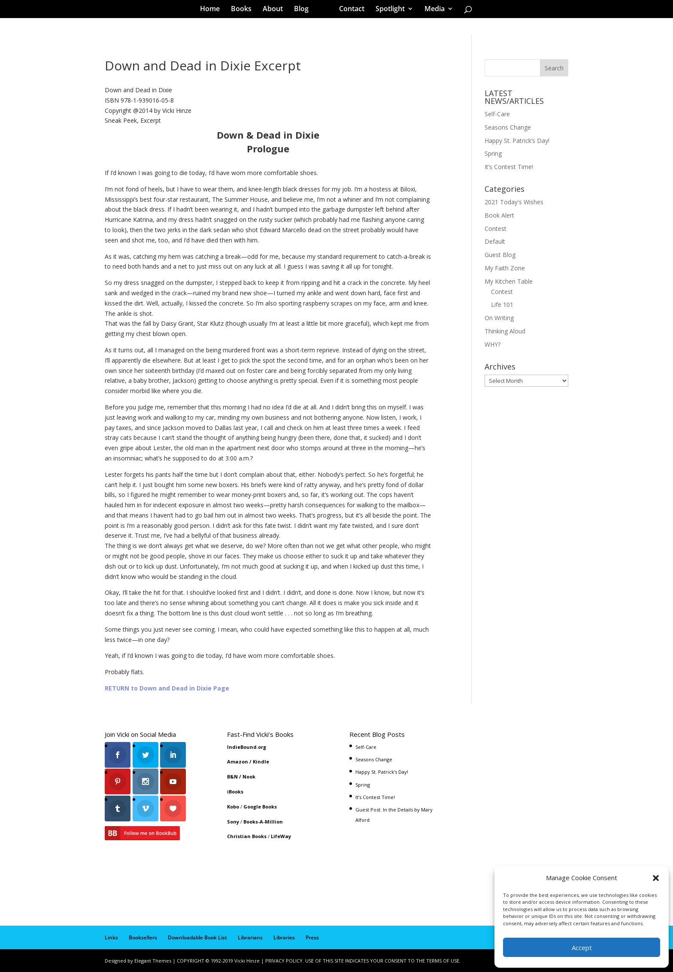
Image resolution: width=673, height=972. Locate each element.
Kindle (261, 761)
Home (213, 10)
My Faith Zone (505, 268)
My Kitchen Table (509, 281)
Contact (348, 10)
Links (111, 937)
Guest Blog (500, 255)
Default (495, 241)
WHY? (492, 344)
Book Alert (499, 215)
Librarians (250, 937)
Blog (304, 10)
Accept (582, 947)
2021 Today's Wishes (514, 202)
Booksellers (143, 937)
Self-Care (497, 114)
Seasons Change (508, 127)
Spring (493, 153)
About (276, 10)
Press (312, 937)
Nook (249, 776)
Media (431, 10)
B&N (232, 776)
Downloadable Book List (197, 937)
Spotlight (387, 10)
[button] (656, 878)
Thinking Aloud (505, 331)
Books (244, 10)
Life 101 (502, 304)
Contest (495, 228)
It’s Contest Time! (509, 167)
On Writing (499, 318)
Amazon (237, 761)
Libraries (284, 937)
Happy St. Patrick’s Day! (517, 140)
